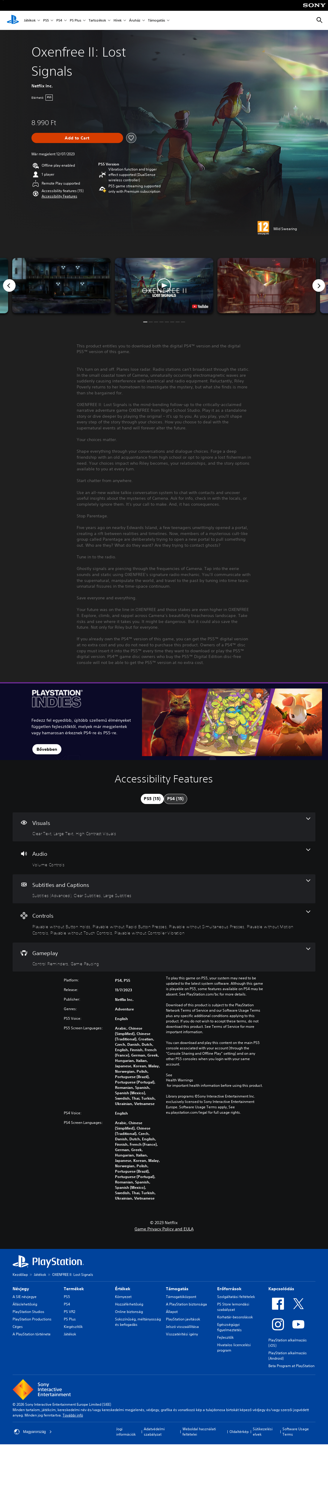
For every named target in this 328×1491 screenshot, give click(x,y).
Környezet (123, 1296)
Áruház (134, 20)
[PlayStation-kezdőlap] (12, 20)
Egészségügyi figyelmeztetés (229, 1327)
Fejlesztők (225, 1337)
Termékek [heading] (74, 1288)
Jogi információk (126, 1431)
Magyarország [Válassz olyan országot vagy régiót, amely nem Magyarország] (33, 1432)
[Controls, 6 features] (164, 923)
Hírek (118, 20)
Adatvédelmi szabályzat (154, 1431)
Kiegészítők (73, 1326)
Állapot (172, 1311)
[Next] (318, 285)
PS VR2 (69, 1311)
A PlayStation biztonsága (186, 1304)
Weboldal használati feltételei (199, 1431)
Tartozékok (97, 20)
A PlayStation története (32, 1334)
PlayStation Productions (32, 1319)
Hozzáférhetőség (129, 1304)
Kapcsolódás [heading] (281, 1288)
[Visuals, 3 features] (164, 827)
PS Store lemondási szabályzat (233, 1307)
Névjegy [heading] (21, 1288)
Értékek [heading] (122, 1288)
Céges (18, 1326)
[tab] (152, 799)
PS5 (46, 20)
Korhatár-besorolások (235, 1317)
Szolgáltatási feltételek (236, 1296)
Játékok (30, 20)
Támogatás (156, 20)
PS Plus (75, 20)
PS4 (59, 20)
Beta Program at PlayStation (291, 1365)
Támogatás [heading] (177, 1288)
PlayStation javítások (183, 1319)
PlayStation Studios (28, 1311)
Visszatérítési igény (182, 1334)
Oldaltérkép (239, 1431)
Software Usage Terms (295, 1431)
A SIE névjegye (25, 1296)
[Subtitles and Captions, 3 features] (164, 889)
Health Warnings (179, 1080)
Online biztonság (129, 1311)
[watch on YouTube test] (200, 306)
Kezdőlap (20, 1274)
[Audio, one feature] (164, 858)
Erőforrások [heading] (229, 1288)
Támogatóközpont (181, 1296)
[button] (59, 196)
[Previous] (9, 285)
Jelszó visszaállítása (182, 1326)
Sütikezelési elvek (263, 1431)
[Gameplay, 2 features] (164, 957)
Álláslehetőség (25, 1304)
